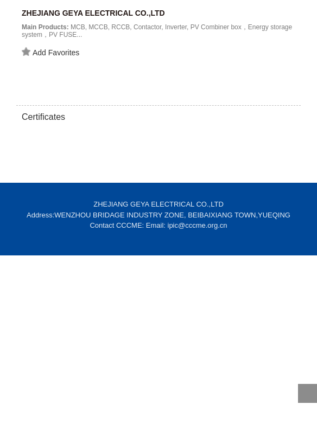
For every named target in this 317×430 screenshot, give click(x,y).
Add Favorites (50, 52)
